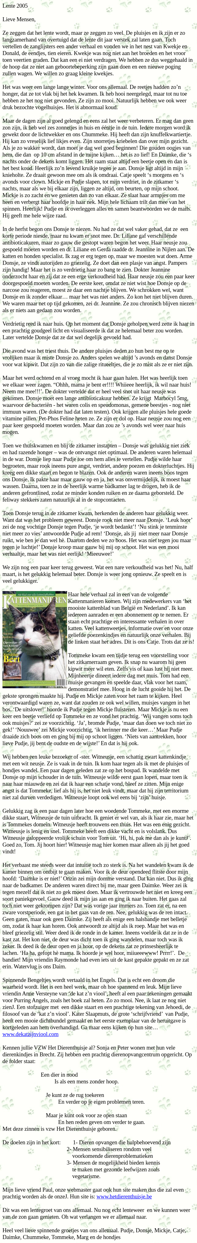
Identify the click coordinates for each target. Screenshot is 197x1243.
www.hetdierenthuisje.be (124, 1196)
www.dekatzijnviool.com (30, 1034)
